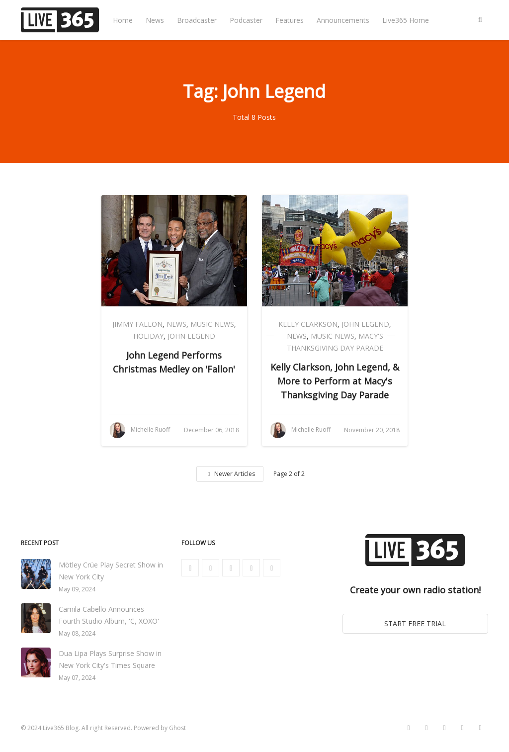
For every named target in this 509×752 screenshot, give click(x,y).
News (155, 20)
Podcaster (246, 20)
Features (289, 20)
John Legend (191, 336)
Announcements (343, 20)
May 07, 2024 (77, 677)
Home (123, 20)
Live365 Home (405, 20)
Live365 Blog (61, 728)
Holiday (148, 336)
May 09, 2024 (77, 589)
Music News (212, 324)
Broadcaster (197, 20)
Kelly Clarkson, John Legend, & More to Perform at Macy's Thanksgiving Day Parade (334, 381)
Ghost (177, 728)
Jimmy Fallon (137, 324)
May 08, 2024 (77, 633)
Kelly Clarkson (308, 324)
